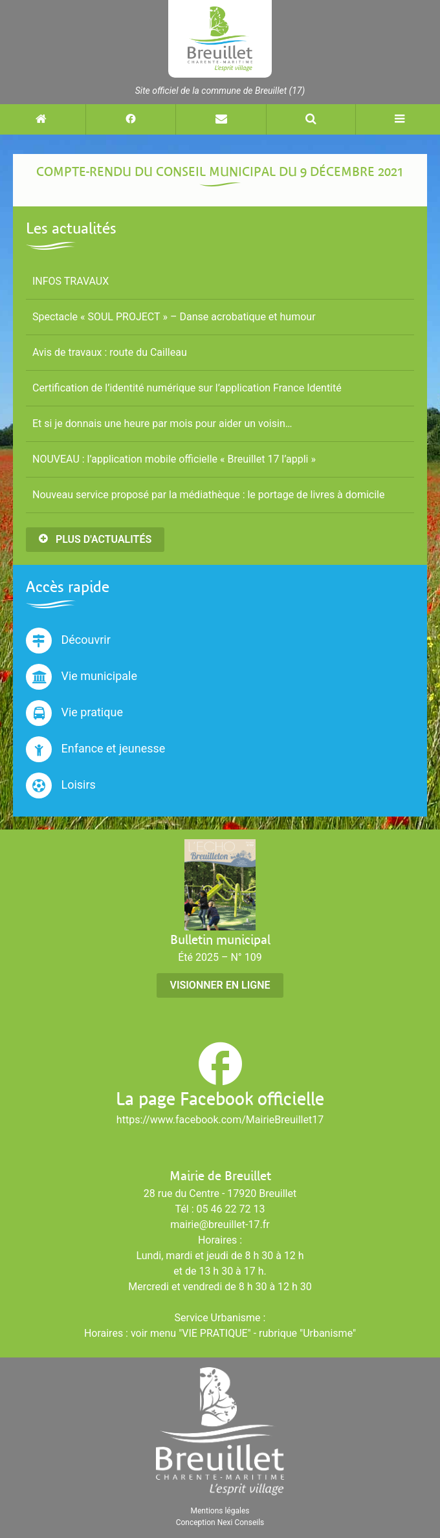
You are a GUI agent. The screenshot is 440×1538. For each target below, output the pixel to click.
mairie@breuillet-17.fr (219, 1224)
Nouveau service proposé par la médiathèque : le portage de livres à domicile (208, 495)
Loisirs (61, 785)
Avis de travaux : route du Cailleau (109, 352)
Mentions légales (220, 1510)
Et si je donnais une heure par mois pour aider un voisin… (162, 423)
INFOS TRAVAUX (70, 281)
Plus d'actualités (95, 539)
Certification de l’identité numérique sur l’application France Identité (187, 388)
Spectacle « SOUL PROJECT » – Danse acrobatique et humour (174, 317)
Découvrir (68, 641)
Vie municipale (81, 677)
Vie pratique (74, 713)
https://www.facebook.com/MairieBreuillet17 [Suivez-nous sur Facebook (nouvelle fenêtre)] (220, 1120)
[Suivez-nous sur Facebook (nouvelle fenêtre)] (130, 119)
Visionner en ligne (220, 985)
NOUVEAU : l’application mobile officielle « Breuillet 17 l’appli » (174, 459)
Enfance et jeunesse (95, 749)
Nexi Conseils (241, 1522)
